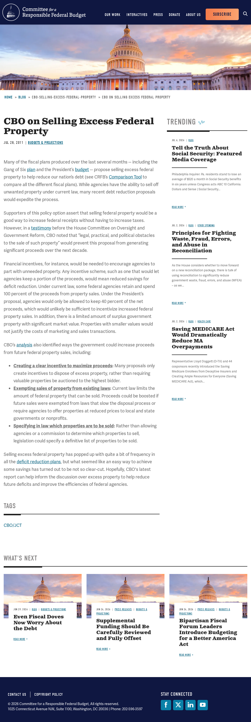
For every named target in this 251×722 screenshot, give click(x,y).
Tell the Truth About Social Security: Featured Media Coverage (207, 154)
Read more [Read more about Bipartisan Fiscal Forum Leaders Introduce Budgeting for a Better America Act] (185, 654)
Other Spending (206, 225)
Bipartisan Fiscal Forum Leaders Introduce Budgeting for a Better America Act (208, 633)
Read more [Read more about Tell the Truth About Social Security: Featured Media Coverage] (178, 207)
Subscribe (222, 14)
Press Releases (123, 609)
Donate (174, 15)
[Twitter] (178, 705)
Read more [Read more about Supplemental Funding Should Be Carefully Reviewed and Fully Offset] (102, 649)
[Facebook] (166, 705)
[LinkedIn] (190, 705)
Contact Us (17, 694)
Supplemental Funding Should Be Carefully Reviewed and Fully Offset (123, 630)
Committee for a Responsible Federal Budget (44, 12)
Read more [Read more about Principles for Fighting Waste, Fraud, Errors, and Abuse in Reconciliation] (178, 303)
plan (31, 169)
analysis (24, 345)
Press (158, 15)
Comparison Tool (125, 177)
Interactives (137, 15)
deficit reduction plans (39, 461)
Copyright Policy (48, 694)
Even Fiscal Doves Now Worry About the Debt (38, 623)
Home (8, 97)
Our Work (113, 15)
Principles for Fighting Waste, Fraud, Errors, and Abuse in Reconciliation (204, 242)
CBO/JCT (13, 525)
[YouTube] (203, 705)
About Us (193, 15)
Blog (22, 97)
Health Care (204, 321)
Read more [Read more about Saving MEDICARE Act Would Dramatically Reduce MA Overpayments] (178, 399)
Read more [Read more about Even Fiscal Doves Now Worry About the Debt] (19, 639)
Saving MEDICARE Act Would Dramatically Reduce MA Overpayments (203, 338)
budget (82, 169)
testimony (41, 228)
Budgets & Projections (45, 142)
